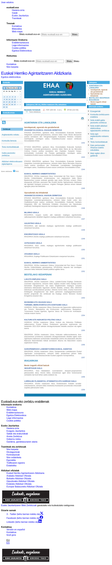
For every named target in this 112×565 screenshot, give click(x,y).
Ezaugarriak (95, 111)
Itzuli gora (11, 535)
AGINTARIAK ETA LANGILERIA (95, 87)
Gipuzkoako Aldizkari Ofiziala (20, 481)
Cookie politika (19, 48)
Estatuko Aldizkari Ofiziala (19, 484)
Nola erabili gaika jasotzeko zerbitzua (98, 121)
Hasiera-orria (18, 10)
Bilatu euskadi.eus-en (29, 34)
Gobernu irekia (14, 439)
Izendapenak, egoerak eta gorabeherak (98, 91)
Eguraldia (11, 460)
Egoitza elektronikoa (11, 77)
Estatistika (11, 465)
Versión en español (16, 529)
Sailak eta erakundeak (17, 434)
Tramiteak (17, 18)
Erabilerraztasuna (20, 42)
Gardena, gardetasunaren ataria (22, 442)
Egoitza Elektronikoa (22, 51)
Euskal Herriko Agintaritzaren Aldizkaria (36, 73)
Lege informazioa (15, 418)
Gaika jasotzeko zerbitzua (8, 154)
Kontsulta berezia (9, 141)
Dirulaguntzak (13, 452)
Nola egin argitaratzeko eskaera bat (99, 136)
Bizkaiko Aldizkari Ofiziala (19, 478)
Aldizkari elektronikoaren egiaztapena (12, 162)
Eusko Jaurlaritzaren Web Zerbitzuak (19, 505)
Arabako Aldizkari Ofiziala (19, 476)
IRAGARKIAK (94, 100)
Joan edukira (7, 2)
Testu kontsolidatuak (10, 147)
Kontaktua (17, 26)
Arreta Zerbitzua (14, 436)
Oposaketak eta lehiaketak (96, 95)
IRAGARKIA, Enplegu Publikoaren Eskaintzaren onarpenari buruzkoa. (49, 256)
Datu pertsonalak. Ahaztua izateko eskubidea (97, 147)
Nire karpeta (12, 67)
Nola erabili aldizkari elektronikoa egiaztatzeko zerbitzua (99, 128)
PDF (54, 110)
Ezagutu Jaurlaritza (16, 431)
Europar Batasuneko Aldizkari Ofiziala (25, 486)
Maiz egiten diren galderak (97, 154)
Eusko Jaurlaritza (20, 15)
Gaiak (15, 13)
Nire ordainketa (14, 457)
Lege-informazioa (20, 45)
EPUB (72, 110)
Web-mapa (17, 31)
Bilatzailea (17, 29)
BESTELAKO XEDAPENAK (99, 98)
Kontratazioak (13, 455)
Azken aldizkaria (6, 171)
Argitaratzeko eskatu (10, 135)
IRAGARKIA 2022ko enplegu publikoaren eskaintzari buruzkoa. (47, 237)
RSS (16, 171)
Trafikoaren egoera (16, 463)
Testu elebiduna (34, 112)
